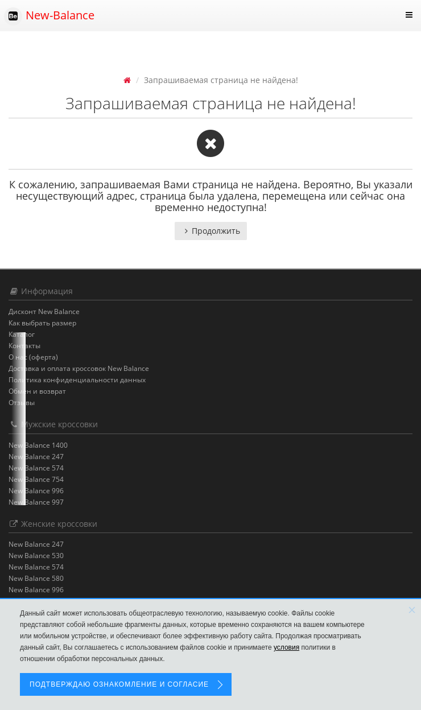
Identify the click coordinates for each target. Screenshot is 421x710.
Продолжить (210, 230)
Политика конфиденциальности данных (77, 380)
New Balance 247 (36, 456)
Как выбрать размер (42, 323)
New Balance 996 (36, 491)
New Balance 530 (36, 555)
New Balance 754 (36, 479)
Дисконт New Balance (44, 311)
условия (286, 647)
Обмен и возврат (37, 391)
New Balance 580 (36, 578)
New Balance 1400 (38, 445)
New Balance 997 (36, 502)
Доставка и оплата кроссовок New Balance (79, 368)
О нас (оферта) (33, 357)
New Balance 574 (36, 468)
